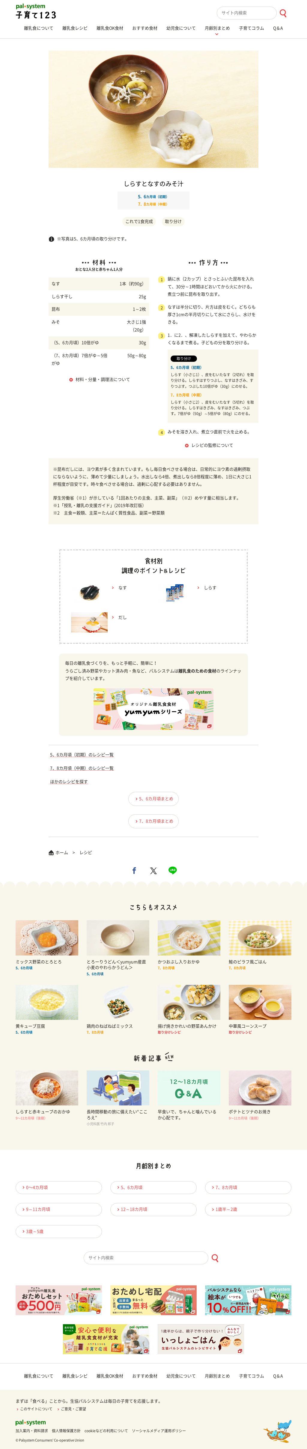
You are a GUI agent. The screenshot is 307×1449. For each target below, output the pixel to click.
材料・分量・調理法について (103, 379)
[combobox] (254, 13)
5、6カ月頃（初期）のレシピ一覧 (82, 755)
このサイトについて (34, 1409)
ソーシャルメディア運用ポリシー (159, 1431)
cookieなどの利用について (106, 1431)
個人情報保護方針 (66, 1431)
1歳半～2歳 (223, 1209)
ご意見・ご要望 (71, 1409)
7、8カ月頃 (223, 1187)
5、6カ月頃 (128, 1187)
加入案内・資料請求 (32, 1431)
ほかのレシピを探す (69, 782)
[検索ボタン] (283, 13)
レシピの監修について (212, 445)
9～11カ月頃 (35, 1209)
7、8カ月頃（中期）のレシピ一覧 (82, 768)
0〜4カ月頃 (34, 1187)
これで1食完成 (139, 221)
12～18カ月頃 (131, 1209)
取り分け (173, 221)
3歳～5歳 (32, 1231)
